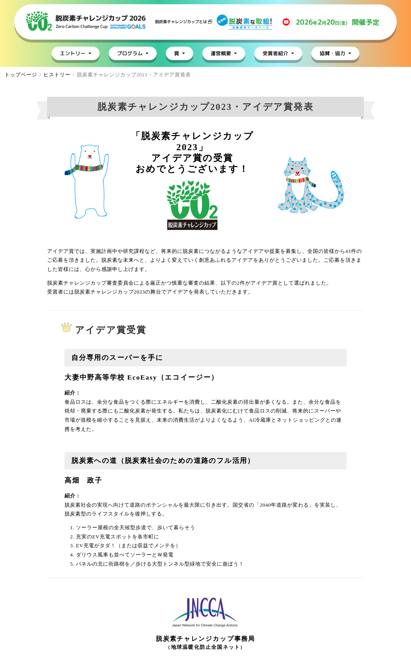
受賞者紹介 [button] (276, 53)
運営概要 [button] (222, 53)
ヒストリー (56, 75)
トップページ (21, 75)
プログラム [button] (130, 53)
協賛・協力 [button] (333, 53)
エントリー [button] (73, 53)
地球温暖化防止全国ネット (205, 647)
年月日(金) (337, 22)
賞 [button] (177, 53)
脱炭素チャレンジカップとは (183, 22)
